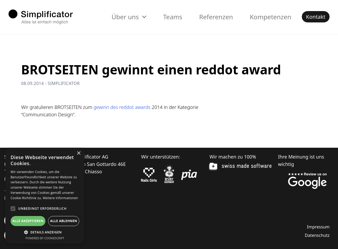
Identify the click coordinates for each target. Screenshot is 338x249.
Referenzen (216, 16)
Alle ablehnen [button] (63, 221)
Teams (172, 16)
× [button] (79, 153)
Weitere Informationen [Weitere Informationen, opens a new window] (60, 198)
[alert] (44, 196)
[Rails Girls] (149, 175)
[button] (45, 232)
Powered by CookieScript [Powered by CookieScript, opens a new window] (45, 238)
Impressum (318, 227)
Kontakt (315, 16)
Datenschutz (317, 235)
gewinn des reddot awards (122, 107)
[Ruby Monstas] (169, 175)
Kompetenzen (270, 16)
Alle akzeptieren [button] (28, 221)
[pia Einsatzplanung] (189, 175)
